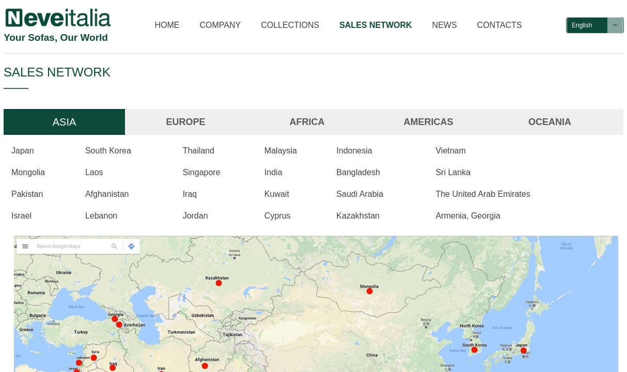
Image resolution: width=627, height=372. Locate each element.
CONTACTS (499, 25)
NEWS (444, 25)
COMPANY (220, 25)
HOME (167, 25)
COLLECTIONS (290, 25)
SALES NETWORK (375, 25)
